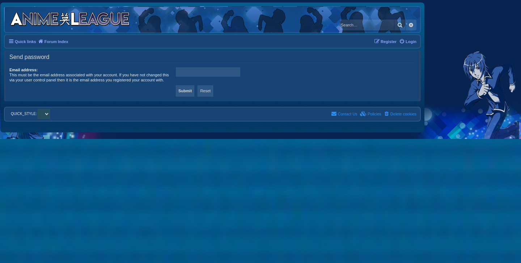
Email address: (23, 70)
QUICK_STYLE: (30, 114)
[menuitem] (407, 41)
